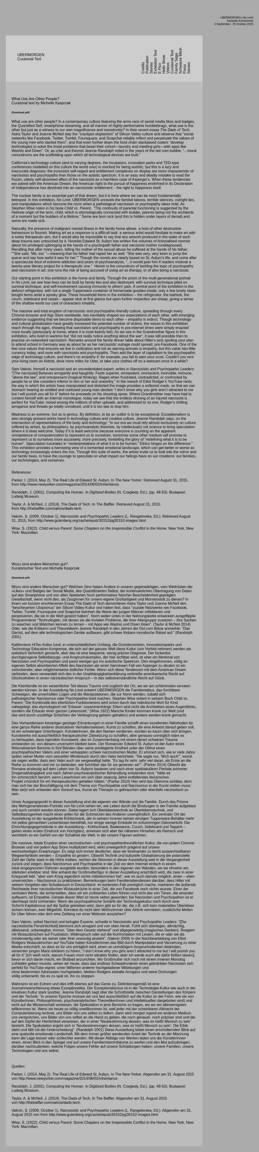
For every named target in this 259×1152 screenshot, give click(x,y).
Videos (168, 68)
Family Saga (176, 63)
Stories (151, 68)
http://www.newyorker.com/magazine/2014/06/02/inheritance (69, 484)
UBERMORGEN (231, 17)
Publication (147, 65)
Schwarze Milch (180, 61)
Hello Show (164, 64)
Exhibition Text (155, 62)
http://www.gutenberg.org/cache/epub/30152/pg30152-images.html (91, 520)
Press (185, 69)
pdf (27, 112)
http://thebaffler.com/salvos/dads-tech (50, 508)
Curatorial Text (172, 62)
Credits (143, 68)
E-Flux (160, 68)
